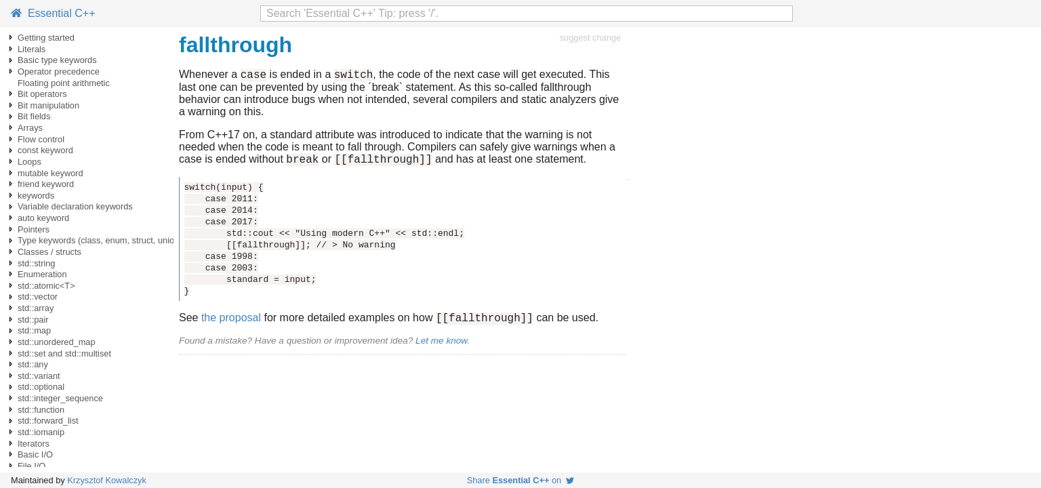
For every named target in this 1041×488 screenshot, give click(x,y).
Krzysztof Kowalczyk (106, 480)
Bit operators (42, 94)
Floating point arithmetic (64, 83)
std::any (33, 364)
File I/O (31, 466)
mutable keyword (50, 173)
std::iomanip (41, 432)
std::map (34, 330)
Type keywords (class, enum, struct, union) (100, 240)
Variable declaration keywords (75, 206)
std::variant (39, 376)
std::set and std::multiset (64, 353)
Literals (31, 49)
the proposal (231, 323)
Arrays (30, 128)
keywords (36, 195)
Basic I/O (35, 454)
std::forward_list (48, 420)
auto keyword (43, 218)
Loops (29, 162)
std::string (36, 263)
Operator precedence (59, 71)
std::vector (38, 296)
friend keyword (46, 184)
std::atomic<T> (46, 286)
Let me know (441, 347)
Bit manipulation (48, 105)
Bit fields (34, 116)
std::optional (41, 387)
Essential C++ (53, 13)
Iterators (33, 444)
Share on (521, 480)
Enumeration (42, 274)
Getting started (46, 38)
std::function (41, 410)
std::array (36, 308)
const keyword (45, 150)
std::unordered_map (57, 342)
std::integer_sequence (60, 398)
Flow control (41, 139)
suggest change (590, 38)
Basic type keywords (57, 60)
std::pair (33, 319)
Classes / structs (49, 252)
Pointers (33, 229)
